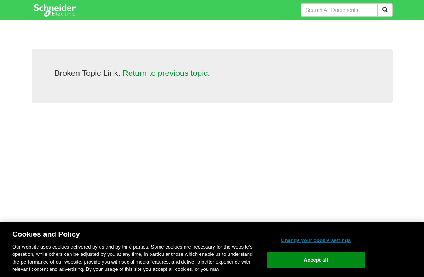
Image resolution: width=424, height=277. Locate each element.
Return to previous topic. (166, 72)
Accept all (316, 260)
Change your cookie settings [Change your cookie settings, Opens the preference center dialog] (316, 240)
